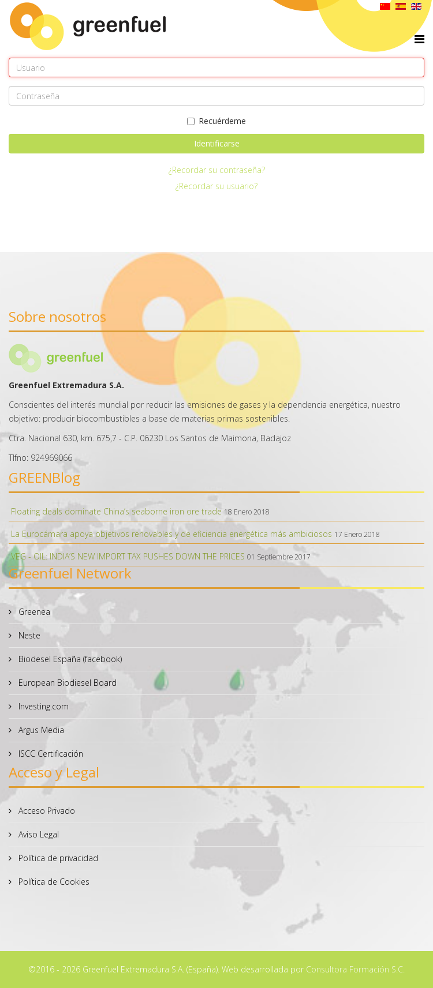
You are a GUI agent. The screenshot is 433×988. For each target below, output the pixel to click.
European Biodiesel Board (66, 682)
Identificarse (217, 143)
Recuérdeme (216, 120)
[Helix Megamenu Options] (419, 39)
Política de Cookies (52, 881)
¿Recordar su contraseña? (217, 169)
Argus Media (40, 729)
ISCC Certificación (49, 753)
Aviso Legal (37, 834)
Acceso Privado (45, 810)
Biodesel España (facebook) (69, 658)
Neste (28, 635)
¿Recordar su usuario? (216, 186)
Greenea (33, 611)
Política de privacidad (57, 857)
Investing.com (42, 706)
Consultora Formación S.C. (355, 969)
